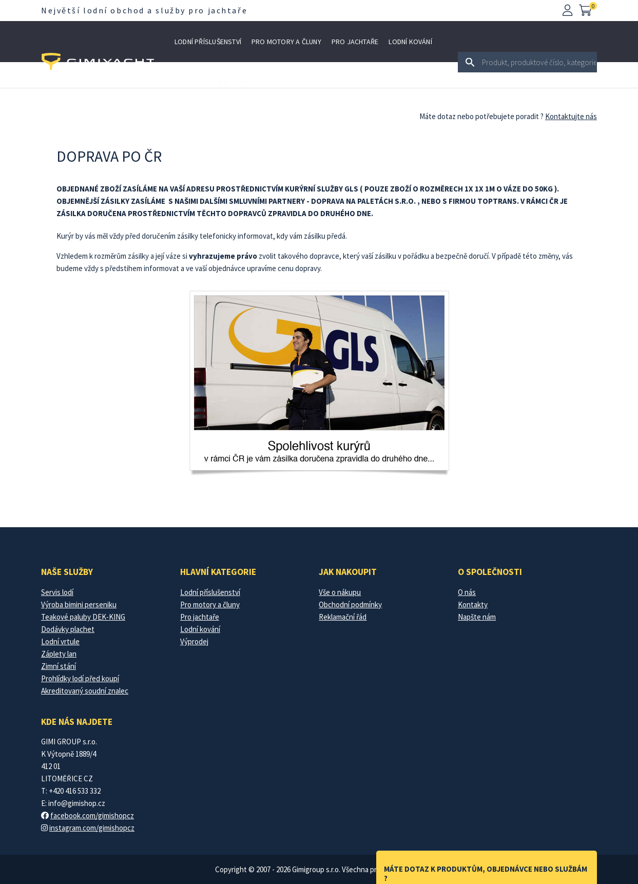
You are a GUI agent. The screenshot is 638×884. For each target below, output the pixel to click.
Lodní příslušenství (208, 41)
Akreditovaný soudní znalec (84, 691)
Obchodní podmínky (350, 604)
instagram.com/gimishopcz (91, 828)
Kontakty (473, 604)
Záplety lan (58, 654)
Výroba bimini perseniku (79, 604)
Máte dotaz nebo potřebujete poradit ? (481, 116)
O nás (467, 592)
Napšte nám (477, 617)
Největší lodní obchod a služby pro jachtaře (144, 10)
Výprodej (191, 82)
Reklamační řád (342, 617)
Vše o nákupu (340, 592)
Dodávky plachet (67, 629)
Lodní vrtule (60, 641)
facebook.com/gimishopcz (92, 815)
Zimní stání (58, 666)
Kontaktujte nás (571, 116)
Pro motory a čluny (286, 41)
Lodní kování (410, 41)
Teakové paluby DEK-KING (83, 617)
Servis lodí (57, 592)
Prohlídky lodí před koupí (80, 678)
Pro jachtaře (355, 41)
